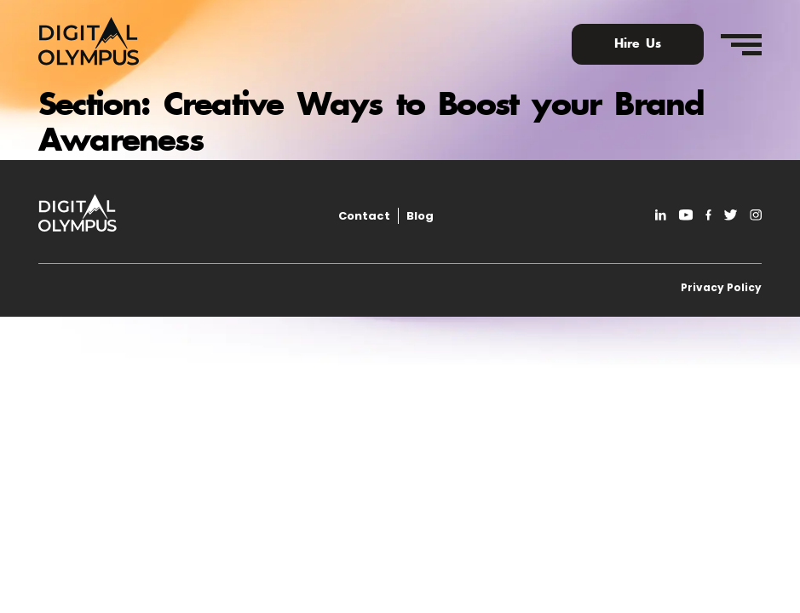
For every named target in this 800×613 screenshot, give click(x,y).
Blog (420, 216)
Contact (364, 216)
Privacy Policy (721, 287)
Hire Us (637, 44)
